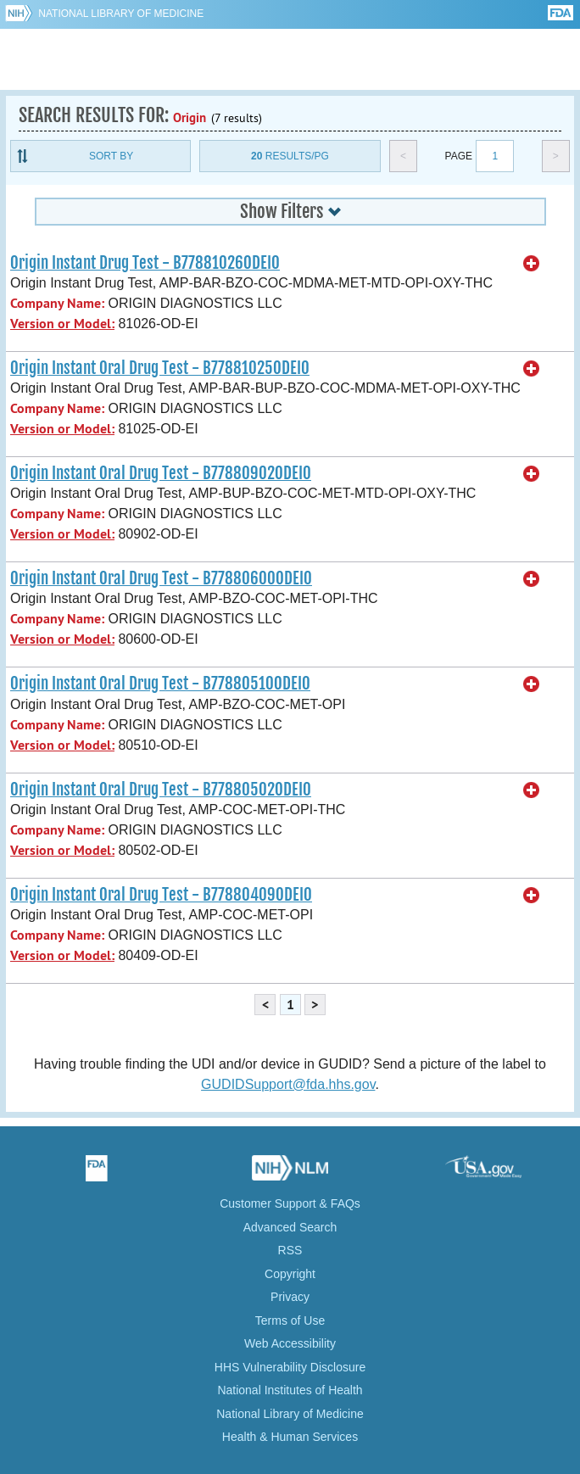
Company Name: (57, 303)
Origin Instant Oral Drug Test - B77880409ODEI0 (161, 895)
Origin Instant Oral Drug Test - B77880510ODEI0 (160, 683)
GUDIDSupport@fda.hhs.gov (288, 1084)
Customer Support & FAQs (290, 1203)
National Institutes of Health (289, 1390)
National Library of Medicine (121, 14)
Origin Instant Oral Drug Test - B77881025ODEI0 (160, 368)
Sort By (111, 156)
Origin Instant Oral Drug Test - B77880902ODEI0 (160, 473)
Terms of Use (290, 1320)
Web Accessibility (290, 1343)
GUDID (290, 59)
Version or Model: (62, 323)
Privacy (290, 1297)
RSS (290, 1250)
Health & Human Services (290, 1436)
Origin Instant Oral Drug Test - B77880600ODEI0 (161, 578)
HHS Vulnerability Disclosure (290, 1367)
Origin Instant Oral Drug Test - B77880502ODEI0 (160, 789)
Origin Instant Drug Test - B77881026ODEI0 (145, 263)
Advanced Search (290, 1227)
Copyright (290, 1274)
